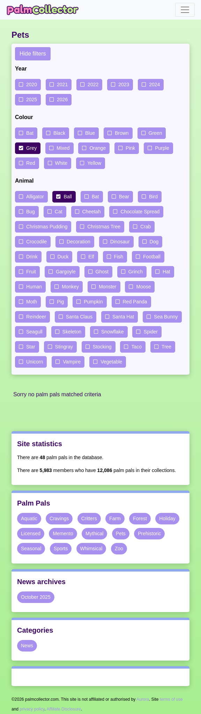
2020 (31, 84)
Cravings (59, 518)
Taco (136, 346)
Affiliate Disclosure (64, 709)
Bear (124, 196)
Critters (89, 518)
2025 (31, 99)
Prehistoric (149, 533)
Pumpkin (93, 301)
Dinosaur (120, 241)
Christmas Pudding (46, 226)
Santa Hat (123, 316)
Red (30, 163)
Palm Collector (44, 10)
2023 (123, 84)
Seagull (34, 331)
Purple (162, 148)
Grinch (135, 271)
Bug (30, 211)
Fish (118, 256)
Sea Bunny (166, 316)
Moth (31, 301)
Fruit (31, 271)
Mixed (63, 148)
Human (34, 286)
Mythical (94, 533)
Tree (166, 346)
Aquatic (29, 518)
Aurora (142, 699)
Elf (91, 256)
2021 (62, 84)
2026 (62, 99)
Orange (97, 148)
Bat (30, 133)
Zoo (119, 548)
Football (152, 256)
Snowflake (112, 331)
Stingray (64, 346)
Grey (31, 148)
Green (155, 133)
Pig (60, 301)
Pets (121, 533)
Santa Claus (79, 316)
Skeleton (71, 331)
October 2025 (36, 597)
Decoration (78, 241)
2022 (93, 84)
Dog (154, 241)
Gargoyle (66, 271)
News (27, 645)
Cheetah (91, 211)
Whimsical (91, 548)
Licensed (30, 533)
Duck (63, 256)
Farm (115, 518)
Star (30, 346)
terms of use (171, 699)
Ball (68, 196)
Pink (130, 148)
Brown (122, 133)
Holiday (167, 518)
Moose (143, 286)
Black (59, 133)
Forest (140, 518)
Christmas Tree (103, 226)
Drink (32, 256)
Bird (153, 196)
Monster (108, 286)
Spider (150, 331)
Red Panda (135, 301)
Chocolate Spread (139, 211)
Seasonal (31, 548)
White (61, 163)
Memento (63, 533)
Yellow (94, 163)
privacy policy (32, 709)
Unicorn (34, 362)
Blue (90, 133)
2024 (154, 84)
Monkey (70, 286)
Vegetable (111, 362)
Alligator (35, 196)
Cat (58, 211)
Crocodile (36, 241)
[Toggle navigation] (185, 10)
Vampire (72, 362)
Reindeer (36, 316)
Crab (145, 226)
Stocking (102, 346)
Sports (61, 548)
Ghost (102, 271)
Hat (166, 271)
